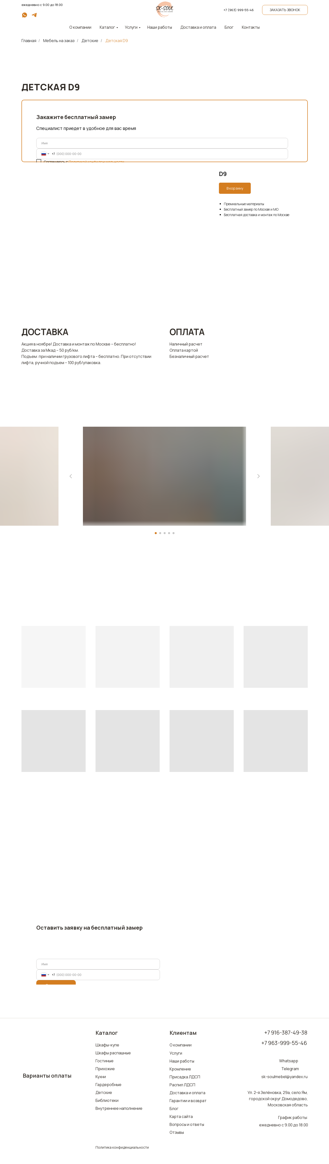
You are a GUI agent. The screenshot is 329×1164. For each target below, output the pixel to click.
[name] (162, 143)
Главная (28, 40)
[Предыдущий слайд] (71, 476)
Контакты (251, 27)
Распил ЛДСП (182, 1085)
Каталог (107, 27)
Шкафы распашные (113, 1053)
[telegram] (34, 17)
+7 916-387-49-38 (285, 1032)
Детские (89, 40)
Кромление (180, 1069)
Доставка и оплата (198, 27)
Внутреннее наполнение (119, 1108)
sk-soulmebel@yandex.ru (284, 1076)
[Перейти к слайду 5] (173, 533)
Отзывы (177, 1132)
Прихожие (105, 1068)
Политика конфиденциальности (122, 1147)
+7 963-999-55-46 (284, 1043)
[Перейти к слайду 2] (160, 533)
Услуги (131, 27)
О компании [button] (80, 27)
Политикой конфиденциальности (96, 161)
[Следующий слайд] (258, 476)
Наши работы (159, 27)
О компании (181, 1045)
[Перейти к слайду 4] (169, 533)
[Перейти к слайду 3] (165, 533)
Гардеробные (108, 1084)
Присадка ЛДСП (185, 1077)
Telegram (290, 1068)
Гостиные (105, 1061)
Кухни (101, 1076)
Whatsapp (288, 1061)
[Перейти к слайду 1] (156, 533)
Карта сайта (181, 1116)
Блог (229, 27)
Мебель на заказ (59, 40)
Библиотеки (107, 1100)
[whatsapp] (24, 17)
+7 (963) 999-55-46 (239, 10)
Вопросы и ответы (187, 1124)
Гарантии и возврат (188, 1100)
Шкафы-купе (107, 1045)
